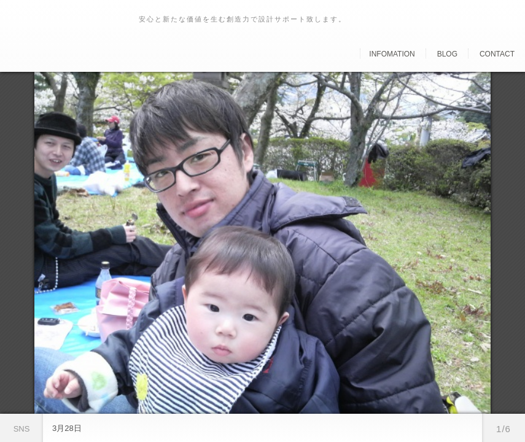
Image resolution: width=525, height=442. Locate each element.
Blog (447, 54)
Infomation (391, 54)
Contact (497, 54)
